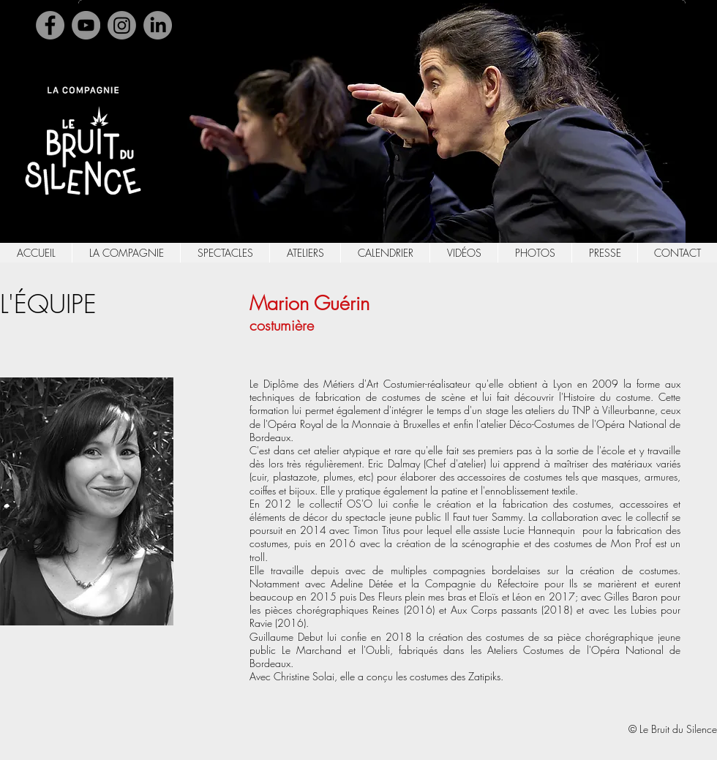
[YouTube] (86, 25)
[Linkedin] (157, 25)
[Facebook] (50, 25)
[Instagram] (122, 25)
